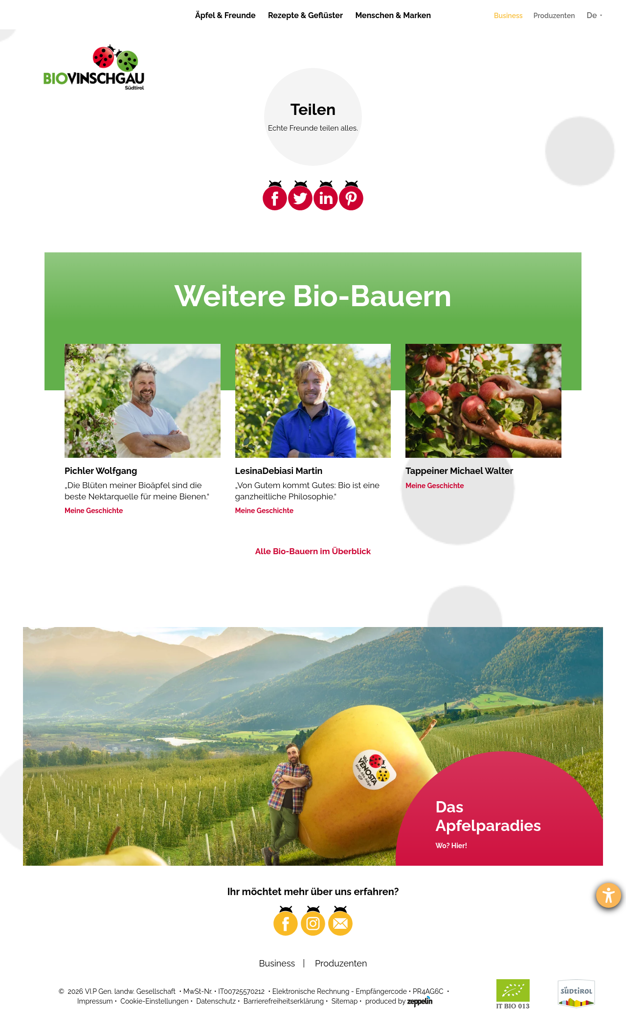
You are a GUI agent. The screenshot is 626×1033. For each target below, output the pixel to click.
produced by (398, 1001)
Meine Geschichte (94, 511)
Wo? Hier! (451, 846)
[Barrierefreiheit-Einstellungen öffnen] (608, 895)
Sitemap (345, 1001)
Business (508, 16)
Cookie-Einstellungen (154, 1001)
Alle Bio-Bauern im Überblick (313, 551)
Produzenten (554, 16)
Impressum (95, 1001)
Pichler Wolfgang (101, 471)
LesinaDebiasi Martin (279, 471)
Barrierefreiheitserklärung (284, 1001)
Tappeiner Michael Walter (459, 471)
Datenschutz (216, 1001)
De (592, 15)
